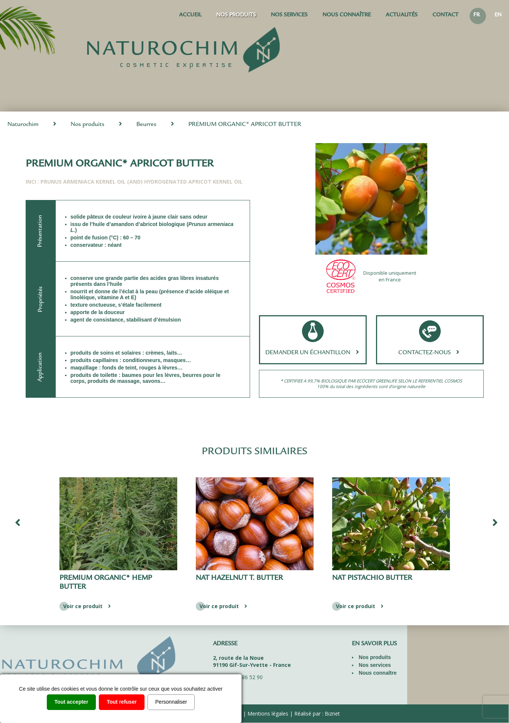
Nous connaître (346, 15)
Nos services (289, 15)
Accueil (190, 15)
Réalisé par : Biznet (317, 713)
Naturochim (23, 125)
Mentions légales (267, 713)
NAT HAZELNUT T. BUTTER (375, 578)
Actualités (402, 15)
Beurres (146, 125)
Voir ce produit (88, 606)
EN (498, 15)
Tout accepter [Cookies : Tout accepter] (71, 702)
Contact (445, 15)
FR (476, 15)
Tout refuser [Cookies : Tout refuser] (122, 702)
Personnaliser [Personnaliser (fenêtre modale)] (171, 702)
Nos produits (236, 15)
